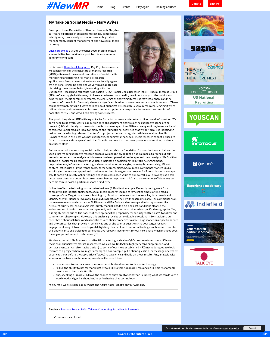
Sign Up (214, 3)
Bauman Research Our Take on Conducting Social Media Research (100, 309)
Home (99, 7)
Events (126, 7)
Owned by (135, 334)
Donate (196, 3)
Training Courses (165, 7)
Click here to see (58, 50)
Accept (252, 328)
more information (231, 328)
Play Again (142, 7)
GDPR (4, 334)
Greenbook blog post (77, 67)
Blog (112, 7)
